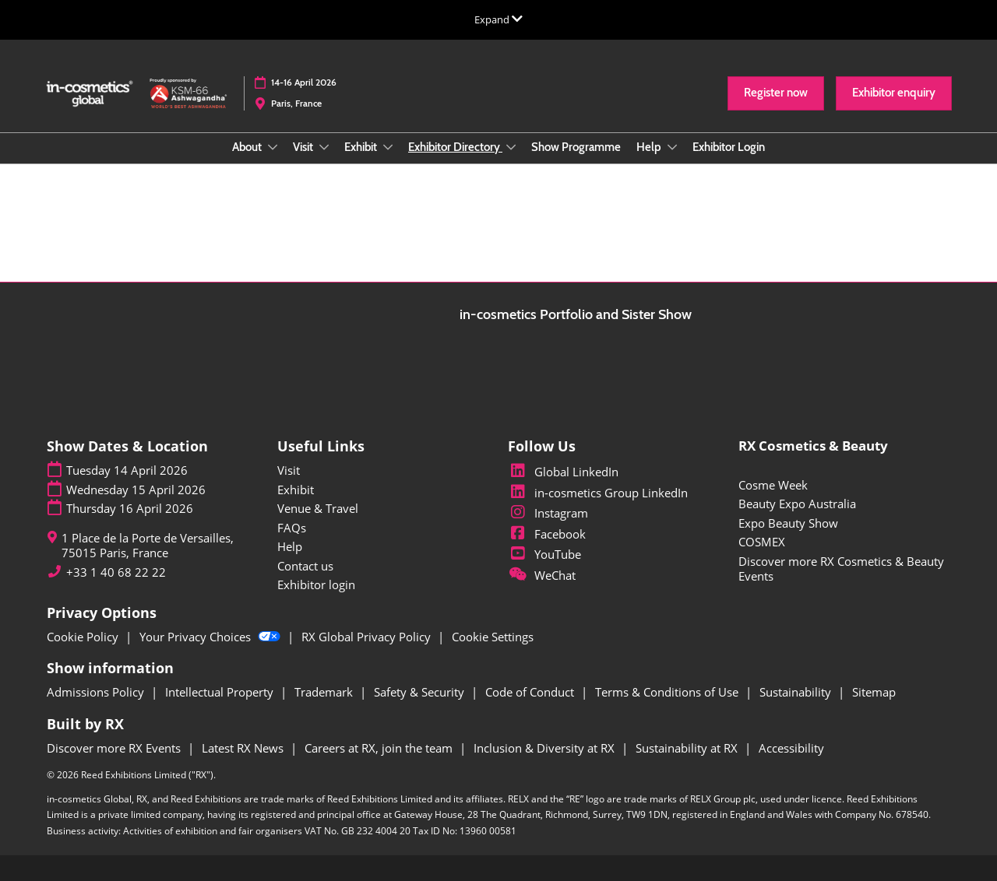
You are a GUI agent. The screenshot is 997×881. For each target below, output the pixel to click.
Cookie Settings (493, 636)
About (248, 147)
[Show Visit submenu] (324, 147)
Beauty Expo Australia (797, 503)
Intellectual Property (221, 692)
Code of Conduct (531, 692)
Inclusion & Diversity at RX (546, 748)
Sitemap (874, 692)
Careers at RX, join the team (380, 748)
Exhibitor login (316, 584)
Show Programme (576, 147)
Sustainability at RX (688, 748)
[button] (775, 93)
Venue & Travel (317, 508)
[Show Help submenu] (672, 147)
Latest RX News (244, 748)
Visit (304, 147)
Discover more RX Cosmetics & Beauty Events (841, 568)
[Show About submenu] (272, 147)
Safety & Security (420, 692)
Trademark (325, 692)
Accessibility (791, 748)
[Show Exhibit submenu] (388, 147)
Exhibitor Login (728, 147)
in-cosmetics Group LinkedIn (598, 492)
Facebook (547, 534)
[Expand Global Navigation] (498, 19)
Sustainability (796, 692)
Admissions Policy (97, 692)
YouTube (544, 554)
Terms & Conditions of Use (668, 692)
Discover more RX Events (115, 748)
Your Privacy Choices (211, 636)
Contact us (305, 566)
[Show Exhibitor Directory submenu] (511, 147)
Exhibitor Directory (455, 147)
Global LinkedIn (563, 471)
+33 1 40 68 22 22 (116, 572)
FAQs (291, 527)
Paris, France (296, 103)
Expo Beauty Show (788, 523)
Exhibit (361, 147)
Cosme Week (773, 485)
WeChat (542, 575)
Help (650, 147)
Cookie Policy (84, 636)
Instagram (548, 513)
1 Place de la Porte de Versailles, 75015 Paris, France (148, 546)
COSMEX (761, 541)
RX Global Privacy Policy (367, 636)
